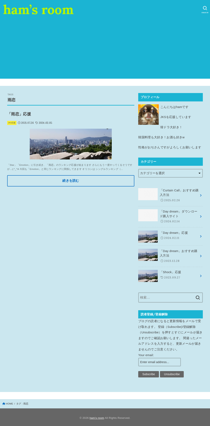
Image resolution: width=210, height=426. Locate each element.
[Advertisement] (105, 50)
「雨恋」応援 (19, 114)
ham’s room (38, 9)
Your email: (146, 353)
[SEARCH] (205, 9)
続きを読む (70, 181)
